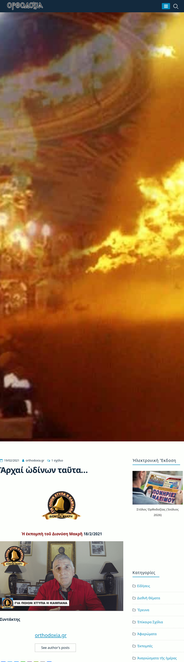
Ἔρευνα (143, 610)
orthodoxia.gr (35, 460)
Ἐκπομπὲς (145, 646)
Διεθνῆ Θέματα (148, 598)
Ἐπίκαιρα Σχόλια (150, 622)
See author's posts (55, 647)
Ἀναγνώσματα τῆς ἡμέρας (157, 658)
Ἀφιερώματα (147, 634)
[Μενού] (166, 6)
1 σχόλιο (57, 460)
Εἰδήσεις (143, 586)
